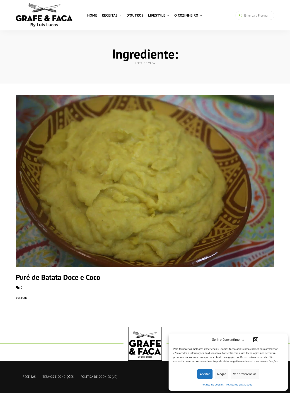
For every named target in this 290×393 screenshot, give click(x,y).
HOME (92, 15)
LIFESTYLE (156, 15)
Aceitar (205, 374)
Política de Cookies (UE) (99, 377)
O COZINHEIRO (186, 15)
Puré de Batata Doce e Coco (58, 277)
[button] (256, 339)
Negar (221, 374)
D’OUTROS (135, 15)
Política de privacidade (239, 384)
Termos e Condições (58, 377)
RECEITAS (110, 15)
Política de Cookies (213, 384)
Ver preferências (244, 374)
